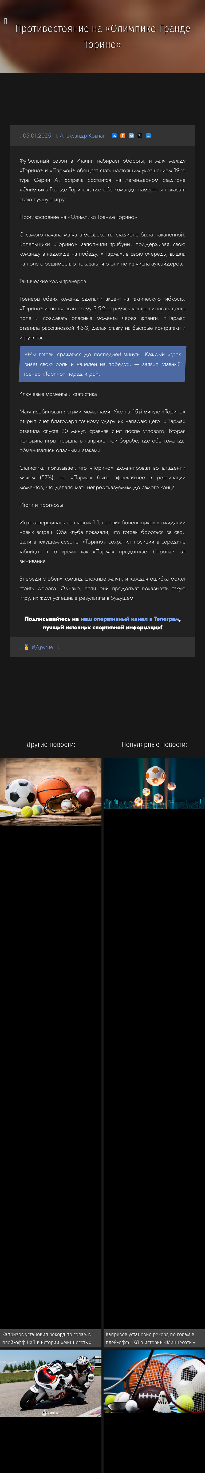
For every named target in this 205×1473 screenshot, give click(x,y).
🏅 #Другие (38, 647)
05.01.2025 (37, 135)
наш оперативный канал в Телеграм (129, 619)
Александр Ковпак (82, 135)
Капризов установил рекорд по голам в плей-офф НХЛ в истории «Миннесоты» (47, 1338)
